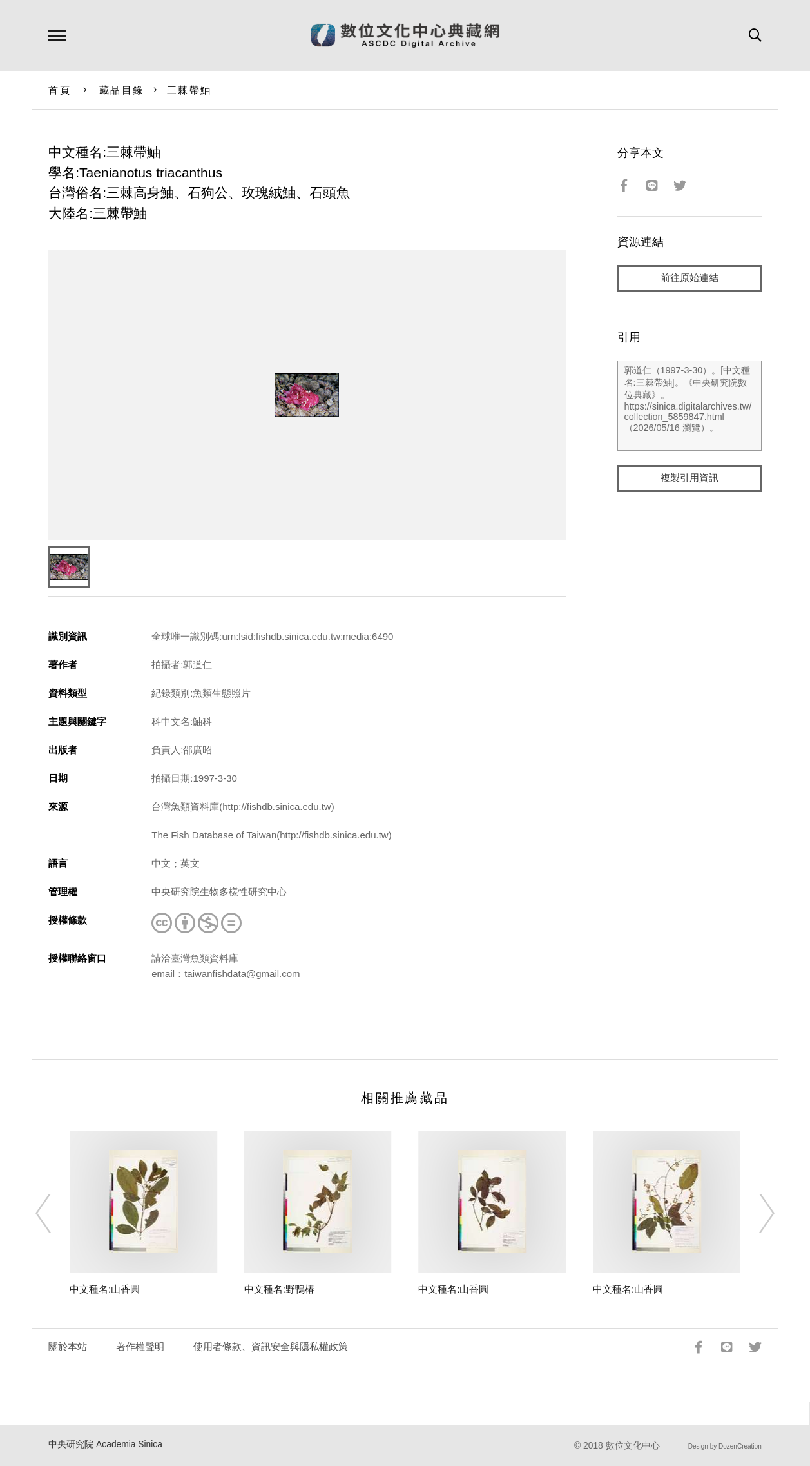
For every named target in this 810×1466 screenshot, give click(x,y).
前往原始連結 (689, 278)
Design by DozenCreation (725, 1446)
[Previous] (55, 1213)
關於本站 (67, 1346)
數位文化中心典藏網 (405, 35)
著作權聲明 (140, 1346)
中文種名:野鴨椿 (279, 1288)
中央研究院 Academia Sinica (105, 1444)
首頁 (59, 89)
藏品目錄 (121, 89)
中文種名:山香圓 (105, 1288)
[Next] (755, 1213)
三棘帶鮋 (189, 89)
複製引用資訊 (689, 478)
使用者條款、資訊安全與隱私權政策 (270, 1346)
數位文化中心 (633, 1446)
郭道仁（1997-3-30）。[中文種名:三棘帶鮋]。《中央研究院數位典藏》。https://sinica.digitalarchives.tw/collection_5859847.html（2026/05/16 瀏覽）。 (689, 406)
